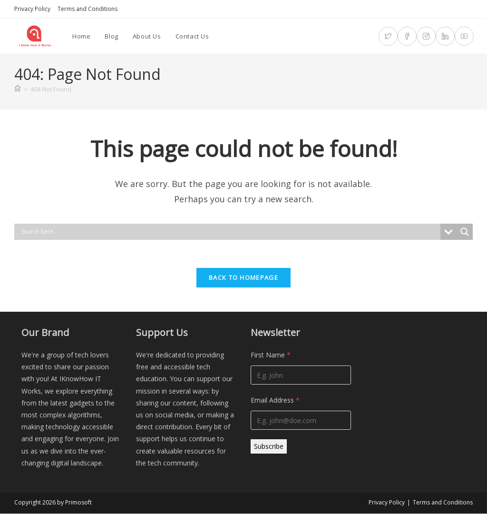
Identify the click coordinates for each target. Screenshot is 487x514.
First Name (271, 355)
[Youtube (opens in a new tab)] (464, 36)
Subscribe (268, 447)
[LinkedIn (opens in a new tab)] (445, 36)
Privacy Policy (32, 9)
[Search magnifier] (465, 232)
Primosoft (78, 503)
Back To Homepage (243, 278)
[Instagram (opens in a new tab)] (426, 36)
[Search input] (229, 232)
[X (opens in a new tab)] (388, 36)
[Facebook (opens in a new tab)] (407, 36)
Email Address (275, 400)
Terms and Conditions (87, 9)
